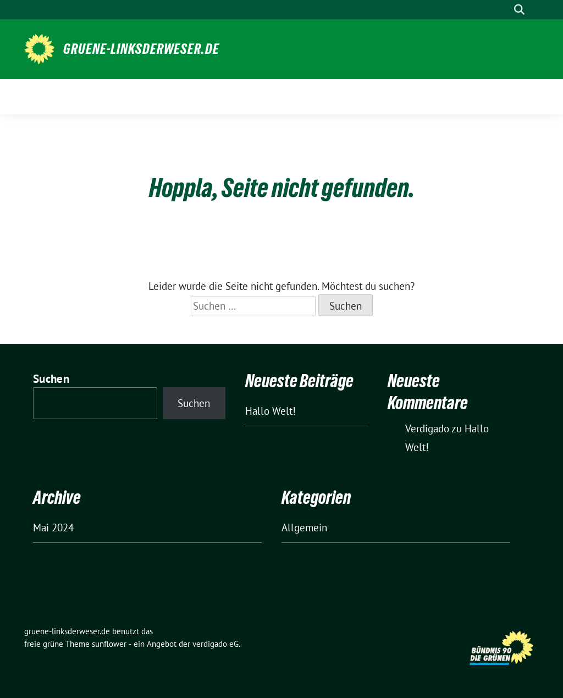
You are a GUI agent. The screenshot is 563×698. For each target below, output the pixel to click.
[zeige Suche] (519, 9)
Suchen (51, 378)
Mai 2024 (53, 527)
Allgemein (304, 527)
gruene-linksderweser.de (141, 49)
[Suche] (504, 9)
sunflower (109, 644)
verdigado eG (215, 644)
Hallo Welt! (270, 410)
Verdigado (427, 428)
